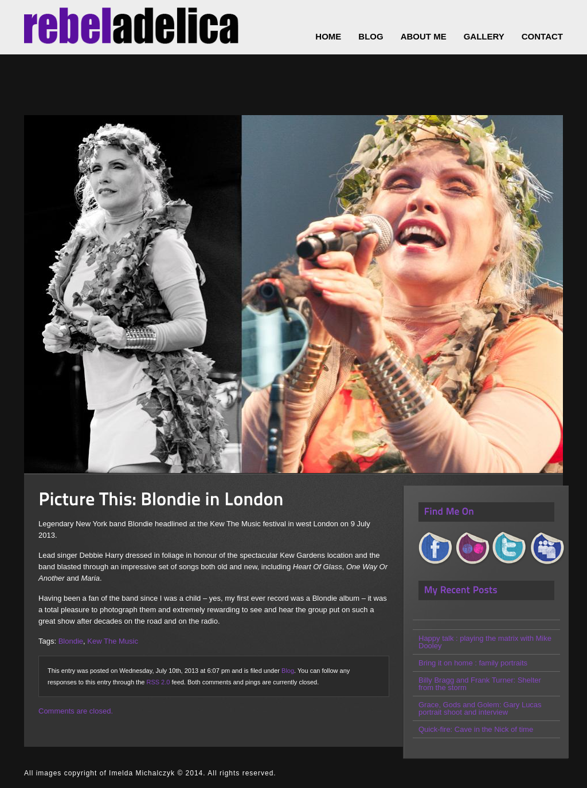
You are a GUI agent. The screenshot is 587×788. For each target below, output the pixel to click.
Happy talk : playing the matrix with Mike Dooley (484, 642)
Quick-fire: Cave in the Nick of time (475, 729)
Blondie (70, 641)
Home (328, 36)
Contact (542, 36)
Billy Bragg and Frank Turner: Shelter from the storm (479, 684)
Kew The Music (112, 641)
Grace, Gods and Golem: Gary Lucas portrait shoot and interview (480, 708)
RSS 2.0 (158, 682)
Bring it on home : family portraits (472, 663)
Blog (287, 670)
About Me (424, 36)
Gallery (484, 36)
